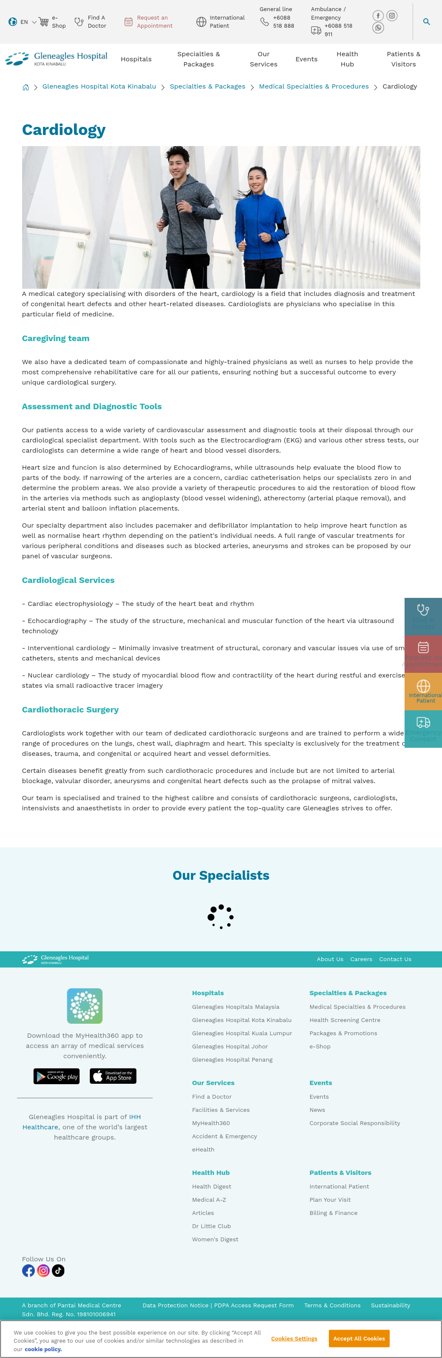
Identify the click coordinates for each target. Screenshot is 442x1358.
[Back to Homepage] (25, 87)
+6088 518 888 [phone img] (276, 21)
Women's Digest (215, 1239)
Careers (362, 959)
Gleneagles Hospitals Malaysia (235, 1006)
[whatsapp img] (378, 27)
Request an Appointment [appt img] (148, 21)
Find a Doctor (212, 1096)
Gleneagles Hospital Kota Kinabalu (100, 86)
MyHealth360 (211, 1123)
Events (319, 1096)
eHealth (203, 1149)
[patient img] (423, 691)
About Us (330, 959)
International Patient (339, 1186)
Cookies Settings (294, 1343)
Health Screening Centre (345, 1019)
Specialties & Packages (207, 86)
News (317, 1109)
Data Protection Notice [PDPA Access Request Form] (177, 1305)
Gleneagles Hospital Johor (230, 1046)
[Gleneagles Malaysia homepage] (56, 59)
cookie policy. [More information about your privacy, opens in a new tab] (43, 1354)
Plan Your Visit (330, 1199)
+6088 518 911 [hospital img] (331, 30)
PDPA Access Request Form (254, 1305)
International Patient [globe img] (220, 21)
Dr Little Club (211, 1226)
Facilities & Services (221, 1109)
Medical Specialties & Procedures (314, 86)
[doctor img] (423, 616)
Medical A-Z (209, 1199)
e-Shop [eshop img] (51, 21)
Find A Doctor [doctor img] (90, 21)
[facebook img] (379, 15)
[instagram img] (392, 15)
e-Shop (320, 1046)
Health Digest (211, 1186)
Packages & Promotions (343, 1033)
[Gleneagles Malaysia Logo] (55, 959)
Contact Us (395, 959)
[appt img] (423, 654)
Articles (203, 1212)
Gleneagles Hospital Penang (232, 1059)
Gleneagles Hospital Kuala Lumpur (242, 1033)
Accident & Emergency (224, 1136)
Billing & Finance (334, 1212)
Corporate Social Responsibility (355, 1123)
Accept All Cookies (359, 1343)
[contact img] (423, 729)
